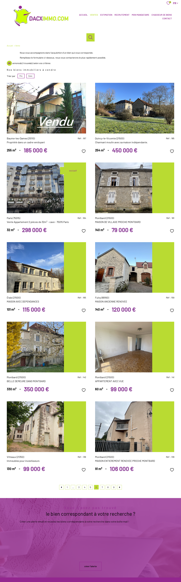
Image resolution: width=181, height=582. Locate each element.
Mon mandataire (140, 14)
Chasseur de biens (161, 14)
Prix (21, 76)
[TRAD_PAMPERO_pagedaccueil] (42, 26)
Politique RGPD (133, 574)
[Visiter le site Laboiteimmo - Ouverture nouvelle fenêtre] (90, 579)
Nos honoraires (83, 574)
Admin (115, 574)
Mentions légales (105, 574)
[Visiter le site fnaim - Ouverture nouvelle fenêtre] (166, 566)
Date (30, 76)
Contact (167, 18)
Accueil (83, 14)
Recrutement (122, 14)
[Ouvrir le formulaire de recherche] (90, 37)
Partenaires (123, 574)
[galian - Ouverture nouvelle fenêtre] (130, 566)
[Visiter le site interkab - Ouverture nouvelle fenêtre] (150, 566)
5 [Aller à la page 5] (90, 487)
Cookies (143, 574)
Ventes (94, 14)
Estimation (106, 14)
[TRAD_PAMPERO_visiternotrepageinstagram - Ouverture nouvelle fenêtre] (95, 566)
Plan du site (94, 574)
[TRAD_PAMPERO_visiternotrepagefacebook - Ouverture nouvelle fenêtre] (86, 566)
